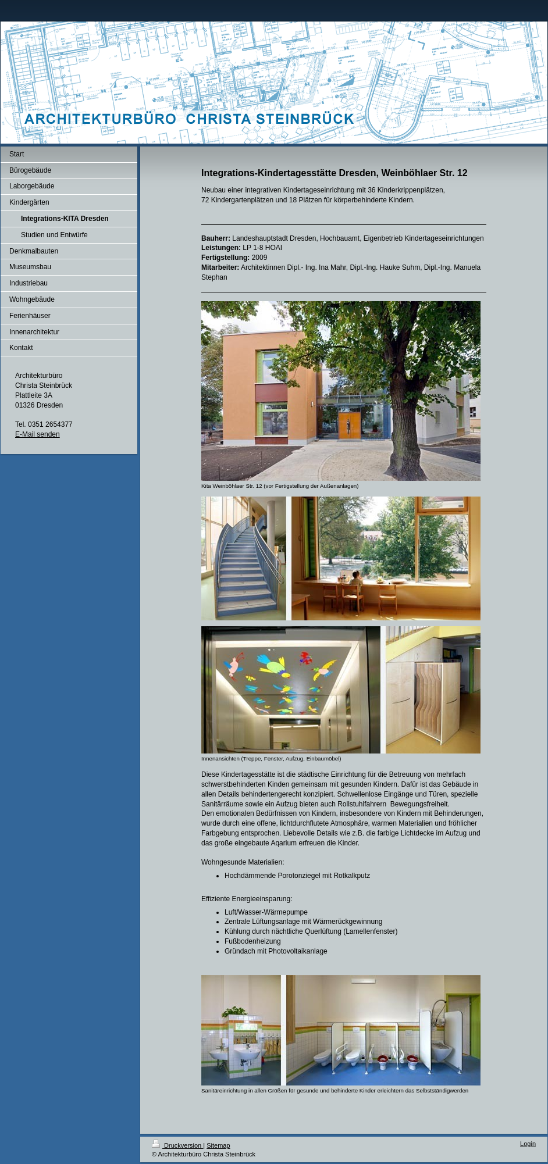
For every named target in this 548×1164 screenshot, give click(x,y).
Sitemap (218, 1145)
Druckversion (177, 1145)
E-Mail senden (37, 434)
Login (528, 1143)
